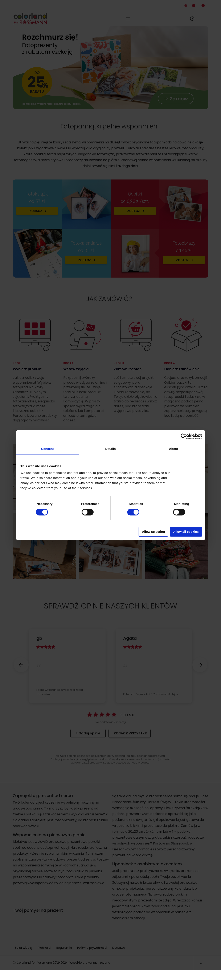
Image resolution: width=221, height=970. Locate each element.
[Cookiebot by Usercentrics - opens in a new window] (183, 436)
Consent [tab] (47, 449)
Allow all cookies (186, 531)
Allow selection (153, 531)
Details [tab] (110, 449)
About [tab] (173, 449)
